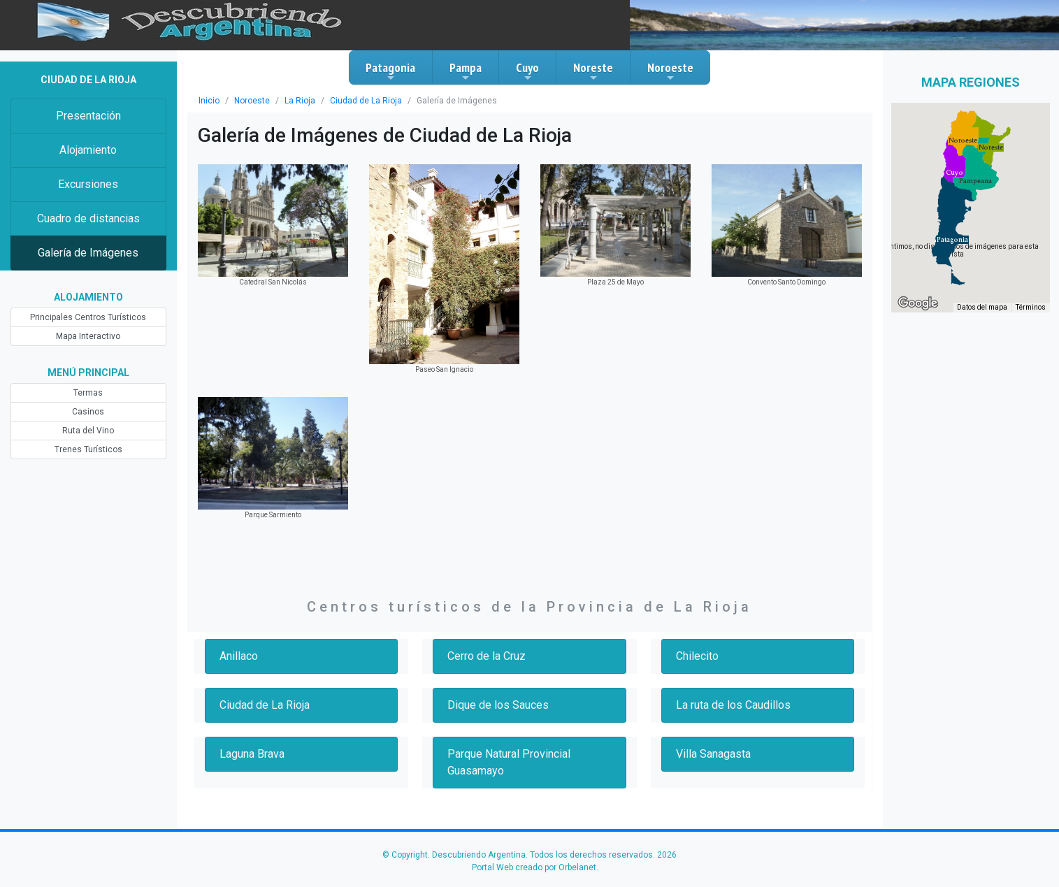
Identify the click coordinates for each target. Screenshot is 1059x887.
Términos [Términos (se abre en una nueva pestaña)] (1031, 307)
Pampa (465, 71)
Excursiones (88, 184)
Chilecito (697, 656)
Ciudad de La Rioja (366, 101)
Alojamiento (88, 150)
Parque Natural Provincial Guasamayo (508, 762)
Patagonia (390, 71)
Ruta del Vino (88, 430)
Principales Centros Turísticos (88, 317)
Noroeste (670, 71)
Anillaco (238, 656)
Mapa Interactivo (88, 336)
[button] (952, 240)
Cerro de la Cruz (486, 656)
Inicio (209, 101)
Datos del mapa (982, 307)
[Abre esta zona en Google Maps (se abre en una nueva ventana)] (918, 303)
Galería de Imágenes (88, 252)
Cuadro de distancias (88, 218)
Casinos (88, 412)
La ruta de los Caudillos (733, 705)
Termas (88, 393)
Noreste (593, 71)
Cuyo (527, 71)
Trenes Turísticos (88, 449)
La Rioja (299, 101)
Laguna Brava (251, 753)
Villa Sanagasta (713, 753)
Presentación (88, 115)
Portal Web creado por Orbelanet (534, 867)
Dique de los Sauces (498, 705)
